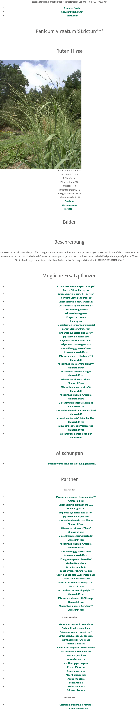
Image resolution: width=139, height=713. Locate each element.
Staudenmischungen (72, 12)
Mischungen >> (70, 205)
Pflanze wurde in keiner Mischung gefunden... (72, 464)
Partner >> (69, 209)
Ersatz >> (69, 201)
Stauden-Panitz (72, 8)
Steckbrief (72, 16)
